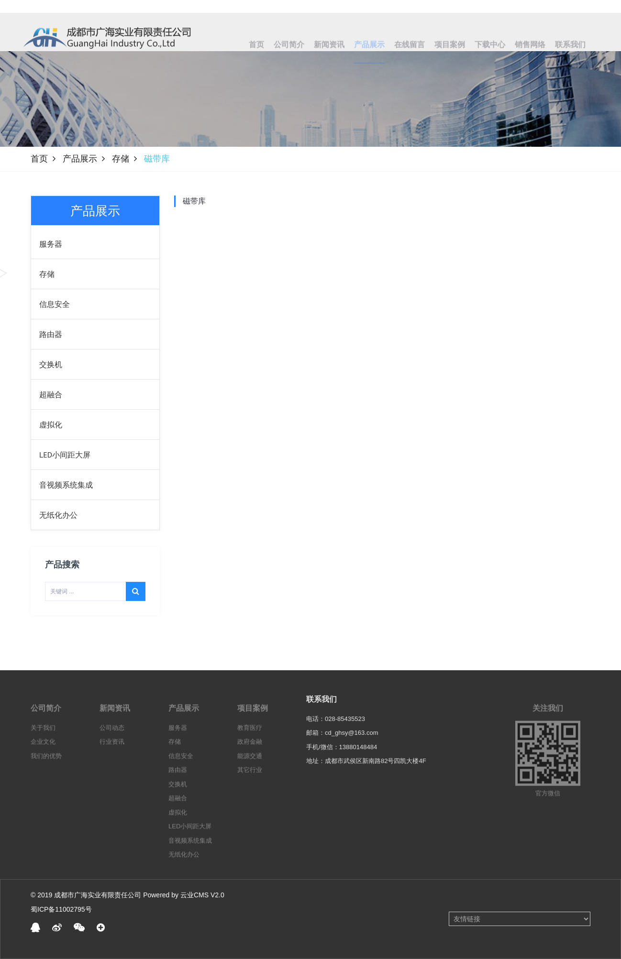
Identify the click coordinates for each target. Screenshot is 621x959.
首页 (39, 158)
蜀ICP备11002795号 (61, 909)
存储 (120, 158)
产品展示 (80, 158)
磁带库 (194, 201)
